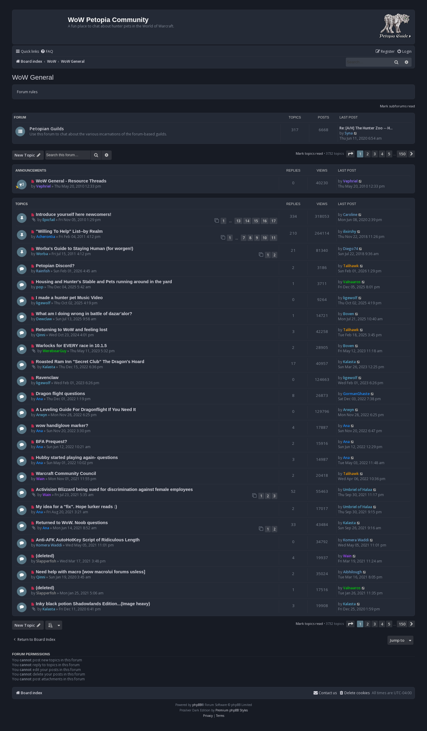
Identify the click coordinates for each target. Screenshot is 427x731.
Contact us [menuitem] (325, 692)
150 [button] (402, 154)
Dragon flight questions (60, 393)
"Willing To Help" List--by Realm (69, 231)
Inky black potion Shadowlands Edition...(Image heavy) (93, 603)
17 (273, 220)
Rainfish (43, 271)
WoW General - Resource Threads (71, 181)
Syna (349, 133)
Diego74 (350, 248)
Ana (39, 398)
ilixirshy (349, 231)
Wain (40, 478)
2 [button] (367, 154)
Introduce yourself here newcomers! (73, 214)
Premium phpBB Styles (231, 710)
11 (273, 237)
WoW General (33, 77)
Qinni (40, 334)
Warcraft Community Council (66, 473)
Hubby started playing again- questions (77, 457)
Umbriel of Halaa (357, 489)
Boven (348, 313)
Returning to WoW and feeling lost (71, 329)
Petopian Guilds (47, 128)
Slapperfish (46, 561)
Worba (42, 253)
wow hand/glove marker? (62, 425)
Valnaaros (352, 281)
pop (39, 287)
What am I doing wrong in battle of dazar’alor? (84, 313)
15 (256, 220)
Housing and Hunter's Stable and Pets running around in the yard (104, 281)
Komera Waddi (49, 545)
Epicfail (49, 219)
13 (238, 220)
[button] (350, 153)
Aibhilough (352, 571)
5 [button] (389, 154)
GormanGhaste (356, 393)
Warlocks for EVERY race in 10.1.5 (71, 345)
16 (265, 220)
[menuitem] (46, 52)
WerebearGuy (54, 350)
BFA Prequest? (51, 441)
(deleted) (45, 555)
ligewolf (43, 302)
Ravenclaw (47, 377)
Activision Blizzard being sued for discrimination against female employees (114, 489)
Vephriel (43, 186)
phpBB (197, 705)
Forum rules (27, 91)
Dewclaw (44, 318)
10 (265, 237)
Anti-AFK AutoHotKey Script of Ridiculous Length (88, 539)
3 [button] (375, 154)
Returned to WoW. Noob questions (72, 522)
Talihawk (351, 265)
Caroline (350, 214)
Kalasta (49, 366)
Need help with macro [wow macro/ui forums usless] (90, 571)
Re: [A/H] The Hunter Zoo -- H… (366, 128)
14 (247, 220)
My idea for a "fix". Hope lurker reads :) (76, 506)
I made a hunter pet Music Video (69, 297)
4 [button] (382, 154)
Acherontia (45, 236)
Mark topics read (309, 153)
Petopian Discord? (55, 265)
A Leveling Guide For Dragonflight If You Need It (86, 409)
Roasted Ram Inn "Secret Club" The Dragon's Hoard (90, 361)
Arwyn (41, 414)
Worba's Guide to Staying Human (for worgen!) (84, 248)
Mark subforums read (397, 106)
